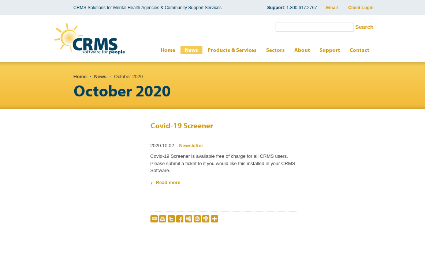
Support (330, 49)
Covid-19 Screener (181, 125)
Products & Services (232, 49)
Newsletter (191, 145)
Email (332, 7)
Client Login (360, 7)
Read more (168, 182)
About (302, 49)
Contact (359, 49)
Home (168, 49)
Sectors (275, 49)
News (191, 49)
